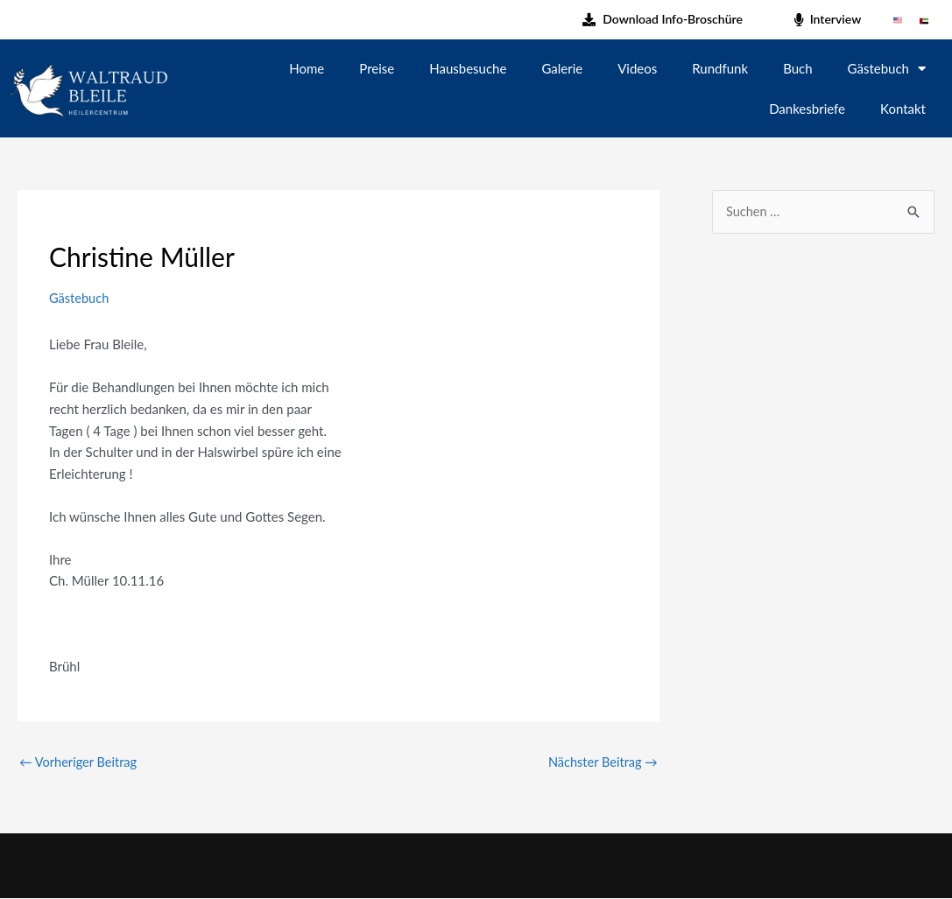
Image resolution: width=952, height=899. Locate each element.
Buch (797, 68)
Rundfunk (720, 68)
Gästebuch (887, 68)
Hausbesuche (467, 68)
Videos (637, 68)
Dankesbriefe (807, 108)
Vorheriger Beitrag (79, 761)
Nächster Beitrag (601, 761)
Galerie (561, 68)
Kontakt (903, 108)
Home (306, 68)
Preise (376, 68)
